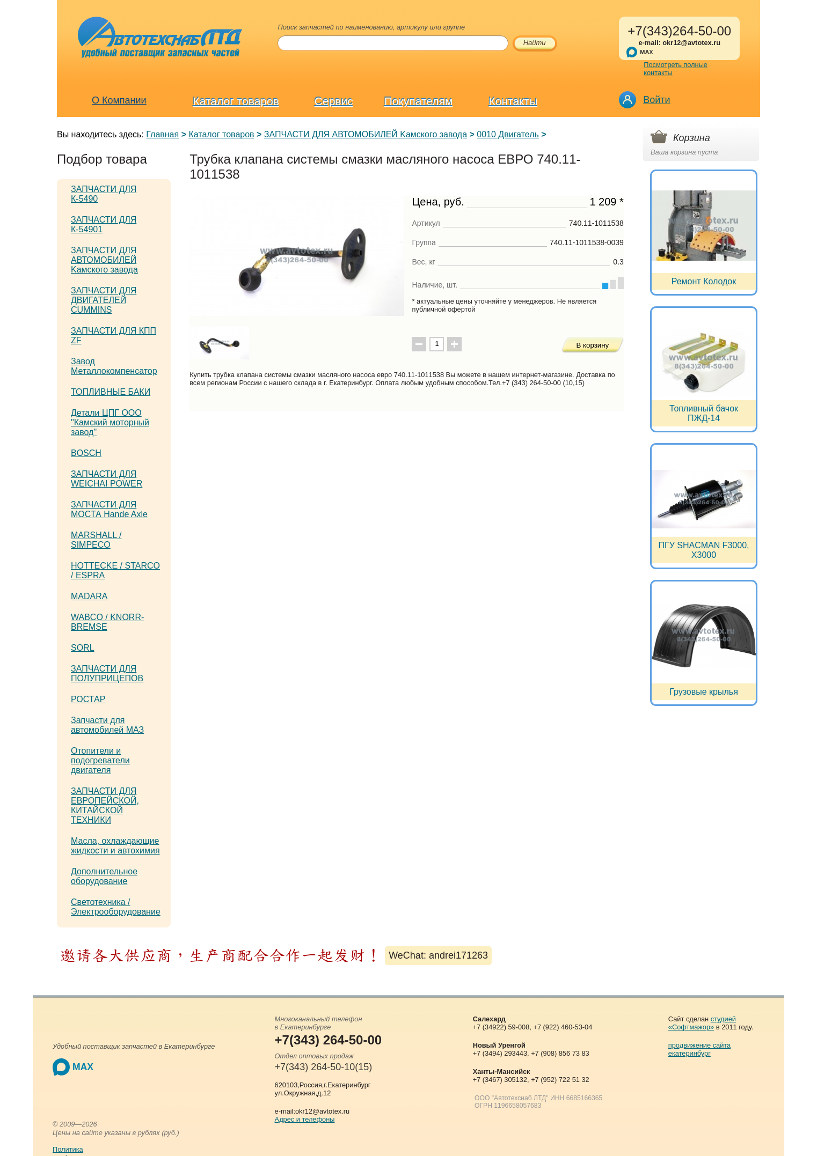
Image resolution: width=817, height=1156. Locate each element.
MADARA (89, 596)
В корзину (592, 345)
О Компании (119, 100)
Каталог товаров (236, 101)
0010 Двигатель (508, 134)
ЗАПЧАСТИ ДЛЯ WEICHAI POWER (106, 478)
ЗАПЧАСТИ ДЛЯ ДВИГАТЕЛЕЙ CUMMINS (103, 300)
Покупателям (418, 101)
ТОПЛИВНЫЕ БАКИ (110, 391)
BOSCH (86, 453)
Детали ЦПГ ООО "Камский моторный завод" (110, 422)
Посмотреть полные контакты (675, 69)
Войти (656, 99)
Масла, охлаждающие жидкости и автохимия (115, 845)
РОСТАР (88, 699)
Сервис (334, 101)
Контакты (513, 101)
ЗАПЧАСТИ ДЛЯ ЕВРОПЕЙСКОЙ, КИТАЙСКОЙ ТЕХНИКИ (105, 805)
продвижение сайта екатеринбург (699, 1049)
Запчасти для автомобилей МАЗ (107, 725)
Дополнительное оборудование (104, 876)
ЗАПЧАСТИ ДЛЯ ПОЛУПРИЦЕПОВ (107, 673)
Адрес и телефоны (305, 1119)
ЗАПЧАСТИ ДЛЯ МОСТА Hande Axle (109, 509)
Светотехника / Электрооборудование (116, 906)
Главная (162, 134)
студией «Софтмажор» (702, 1023)
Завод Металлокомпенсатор (114, 366)
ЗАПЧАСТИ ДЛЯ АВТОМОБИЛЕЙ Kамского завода (365, 134)
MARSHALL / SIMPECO (96, 540)
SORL (82, 647)
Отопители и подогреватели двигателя (100, 760)
